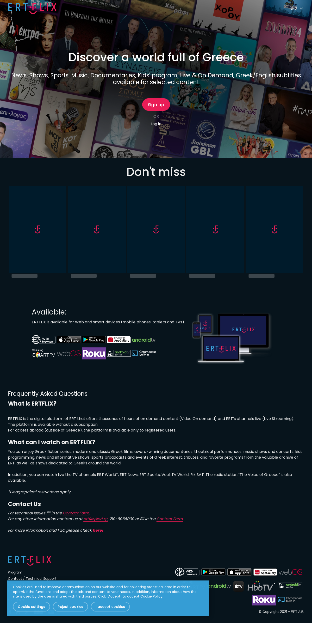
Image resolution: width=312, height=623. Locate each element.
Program (15, 572)
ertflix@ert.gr (95, 519)
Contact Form (76, 513)
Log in (156, 124)
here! (98, 530)
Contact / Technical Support (32, 578)
